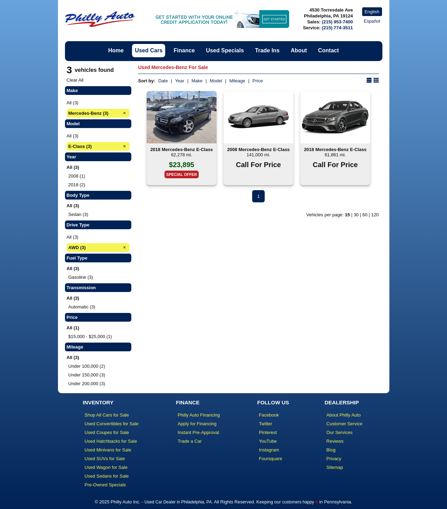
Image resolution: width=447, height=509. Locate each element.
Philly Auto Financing (199, 415)
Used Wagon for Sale (106, 467)
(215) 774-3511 (337, 27)
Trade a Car (190, 441)
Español (372, 21)
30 (356, 214)
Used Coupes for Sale (107, 432)
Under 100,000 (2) (86, 366)
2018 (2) (76, 184)
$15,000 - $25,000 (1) (90, 336)
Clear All (75, 80)
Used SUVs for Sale (105, 458)
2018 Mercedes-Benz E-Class (181, 149)
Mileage (237, 80)
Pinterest (268, 432)
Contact (328, 50)
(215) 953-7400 (337, 21)
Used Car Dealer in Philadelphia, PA (178, 502)
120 (375, 214)
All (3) (73, 102)
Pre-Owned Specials (105, 484)
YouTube (268, 441)
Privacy (334, 458)
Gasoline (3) (80, 277)
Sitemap (335, 467)
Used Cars (148, 50)
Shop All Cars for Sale (107, 415)
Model (216, 80)
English (372, 11)
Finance (184, 50)
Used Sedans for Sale (107, 476)
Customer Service (344, 423)
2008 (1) (76, 176)
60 (364, 214)
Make (197, 80)
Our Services (340, 432)
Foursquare (270, 458)
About (299, 50)
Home (116, 50)
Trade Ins (267, 50)
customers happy (298, 502)
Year (179, 80)
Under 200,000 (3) (86, 383)
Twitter (265, 423)
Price (257, 80)
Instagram (269, 449)
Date (163, 80)
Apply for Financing (197, 423)
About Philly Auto (344, 415)
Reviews (335, 441)
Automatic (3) (81, 306)
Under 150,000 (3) (86, 374)
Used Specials (225, 50)
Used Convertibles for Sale (112, 423)
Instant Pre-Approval (198, 432)
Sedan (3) (78, 214)
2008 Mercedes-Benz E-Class (258, 149)
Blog (331, 449)
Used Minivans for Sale (108, 449)
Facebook (269, 415)
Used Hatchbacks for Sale (111, 441)
